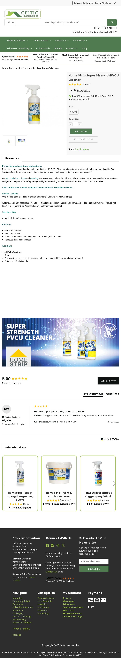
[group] (17, 379)
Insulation (62, 40)
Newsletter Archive (22, 622)
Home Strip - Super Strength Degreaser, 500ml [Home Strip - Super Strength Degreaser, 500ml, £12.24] (20, 496)
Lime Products (41, 40)
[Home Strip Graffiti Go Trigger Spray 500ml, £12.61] (97, 473)
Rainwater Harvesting (19, 48)
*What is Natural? (21, 628)
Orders (67, 598)
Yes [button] (61, 422)
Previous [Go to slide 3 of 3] (4, 483)
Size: (71, 106)
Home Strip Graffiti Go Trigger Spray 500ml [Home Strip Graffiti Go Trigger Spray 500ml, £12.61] (98, 494)
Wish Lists (68, 610)
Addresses (69, 604)
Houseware (80, 40)
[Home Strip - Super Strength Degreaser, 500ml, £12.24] (20, 473)
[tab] (93, 394)
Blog (84, 48)
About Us (17, 598)
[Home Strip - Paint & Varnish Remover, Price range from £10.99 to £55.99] (59, 473)
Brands (58, 48)
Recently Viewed (72, 613)
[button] (15, 56)
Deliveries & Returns (83, 3)
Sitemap (17, 634)
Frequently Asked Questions (21, 603)
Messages (68, 601)
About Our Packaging (18, 612)
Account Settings (72, 616)
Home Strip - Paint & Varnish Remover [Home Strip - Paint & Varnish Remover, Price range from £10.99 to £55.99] (59, 494)
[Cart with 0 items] (114, 3)
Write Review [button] (108, 380)
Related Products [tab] (15, 447)
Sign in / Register (103, 3)
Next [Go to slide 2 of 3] (114, 483)
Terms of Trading (22, 616)
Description (12, 158)
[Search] (112, 22)
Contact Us (72, 48)
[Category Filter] (10, 22)
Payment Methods (73, 607)
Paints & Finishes (17, 40)
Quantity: (74, 119)
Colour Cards (43, 48)
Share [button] (74, 422)
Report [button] (67, 422)
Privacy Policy (19, 619)
